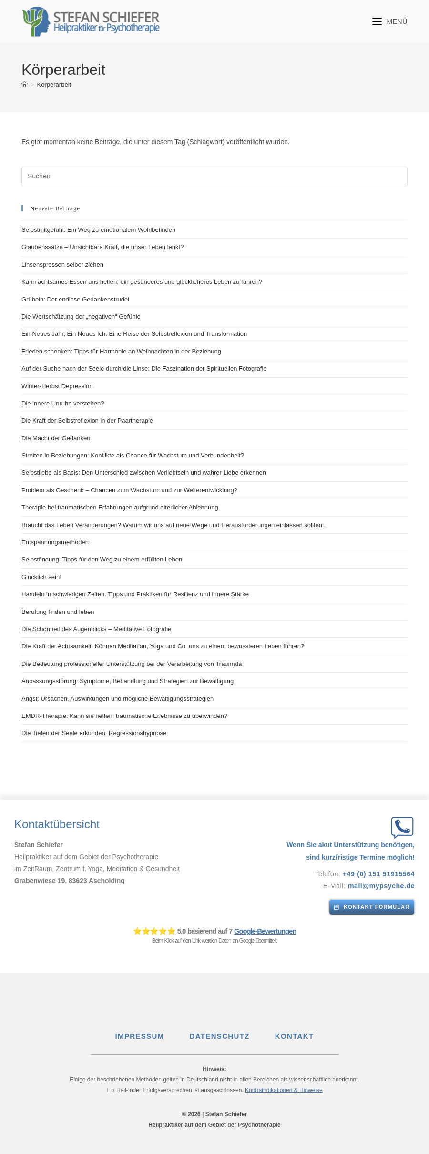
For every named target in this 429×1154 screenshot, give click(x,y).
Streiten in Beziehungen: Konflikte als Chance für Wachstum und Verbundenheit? (132, 455)
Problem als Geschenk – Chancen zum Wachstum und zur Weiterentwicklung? (129, 490)
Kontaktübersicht (57, 824)
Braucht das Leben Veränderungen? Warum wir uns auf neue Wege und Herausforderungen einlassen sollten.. (173, 525)
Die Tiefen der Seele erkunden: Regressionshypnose (93, 733)
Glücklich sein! (41, 577)
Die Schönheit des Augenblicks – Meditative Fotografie (96, 629)
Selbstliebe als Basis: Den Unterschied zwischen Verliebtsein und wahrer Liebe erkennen (143, 472)
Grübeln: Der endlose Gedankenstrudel (75, 299)
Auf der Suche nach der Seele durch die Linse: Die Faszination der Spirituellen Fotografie (144, 368)
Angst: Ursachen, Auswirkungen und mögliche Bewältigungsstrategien (117, 698)
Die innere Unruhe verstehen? (62, 403)
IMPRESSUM (151, 1036)
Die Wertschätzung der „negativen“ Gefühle (81, 316)
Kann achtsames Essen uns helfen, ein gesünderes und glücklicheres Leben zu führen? (141, 281)
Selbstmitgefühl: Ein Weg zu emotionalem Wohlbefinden (98, 229)
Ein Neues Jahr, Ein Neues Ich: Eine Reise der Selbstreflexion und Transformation (134, 333)
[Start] (24, 84)
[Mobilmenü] (390, 21)
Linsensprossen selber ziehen (62, 264)
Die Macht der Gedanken (56, 438)
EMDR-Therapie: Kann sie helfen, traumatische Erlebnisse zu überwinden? (124, 715)
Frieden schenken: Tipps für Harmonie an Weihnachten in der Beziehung (121, 351)
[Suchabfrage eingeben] (214, 176)
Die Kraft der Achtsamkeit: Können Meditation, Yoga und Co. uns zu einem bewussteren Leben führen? (162, 646)
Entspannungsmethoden (55, 542)
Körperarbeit (54, 84)
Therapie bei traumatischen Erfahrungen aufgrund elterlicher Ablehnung (119, 507)
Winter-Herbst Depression (57, 386)
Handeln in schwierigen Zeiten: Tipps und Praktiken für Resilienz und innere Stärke (135, 594)
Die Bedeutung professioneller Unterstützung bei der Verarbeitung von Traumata (131, 663)
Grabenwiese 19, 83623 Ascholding (69, 880)
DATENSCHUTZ (233, 1036)
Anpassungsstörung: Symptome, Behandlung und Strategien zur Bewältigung (127, 681)
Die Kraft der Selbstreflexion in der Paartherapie (87, 420)
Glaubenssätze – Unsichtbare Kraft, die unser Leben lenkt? (102, 246)
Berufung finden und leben (57, 611)
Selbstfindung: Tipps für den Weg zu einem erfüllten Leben (101, 559)
